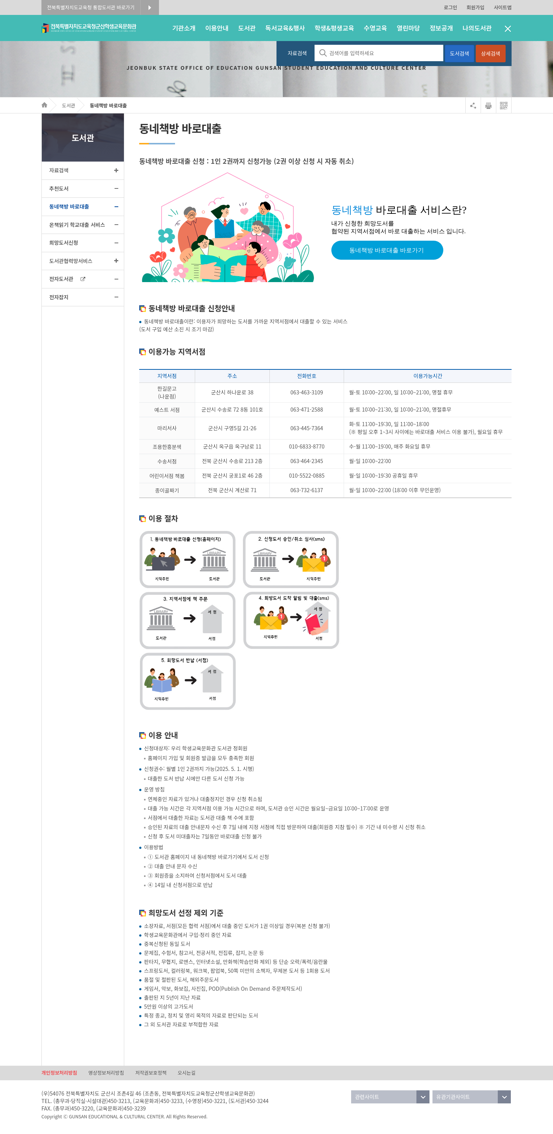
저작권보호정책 (150, 1072)
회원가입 (475, 7)
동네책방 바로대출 (108, 105)
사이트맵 (503, 7)
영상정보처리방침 (106, 1072)
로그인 (450, 7)
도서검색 (459, 53)
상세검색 (490, 53)
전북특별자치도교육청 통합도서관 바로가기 (91, 7)
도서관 (68, 105)
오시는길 (187, 1072)
